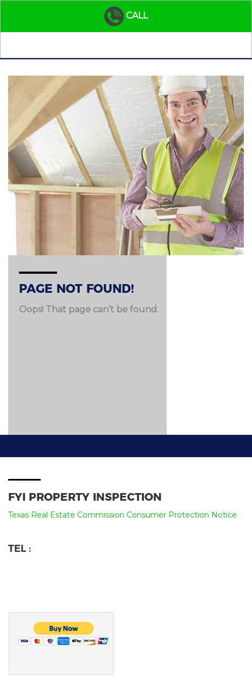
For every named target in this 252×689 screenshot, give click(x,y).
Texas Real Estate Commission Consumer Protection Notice (122, 515)
